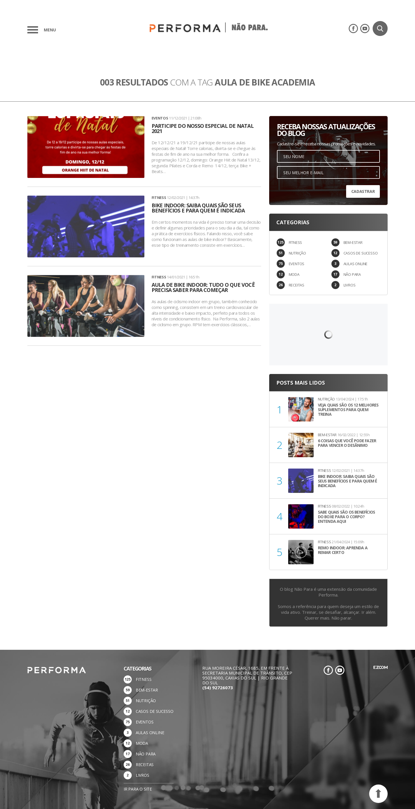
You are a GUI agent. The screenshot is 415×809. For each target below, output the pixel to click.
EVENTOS (297, 263)
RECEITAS (296, 285)
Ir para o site (138, 789)
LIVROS (350, 285)
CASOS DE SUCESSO (361, 253)
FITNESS (295, 242)
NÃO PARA (352, 274)
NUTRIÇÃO (297, 253)
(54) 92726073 (217, 687)
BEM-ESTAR (353, 242)
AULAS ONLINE (356, 263)
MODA (294, 274)
